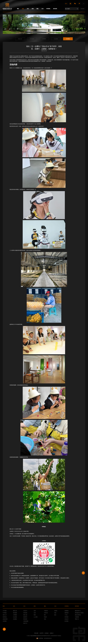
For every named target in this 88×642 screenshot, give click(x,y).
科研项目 (66, 616)
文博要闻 (44, 38)
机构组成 (5, 616)
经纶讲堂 (25, 612)
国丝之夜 (25, 614)
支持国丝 (5, 621)
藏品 (37, 8)
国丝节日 (25, 623)
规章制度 (66, 612)
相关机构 (55, 8)
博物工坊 (77, 619)
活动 (28, 8)
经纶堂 (55, 610)
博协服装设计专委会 (79, 612)
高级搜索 (82, 8)
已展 (35, 612)
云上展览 (36, 616)
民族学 (45, 616)
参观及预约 (5, 619)
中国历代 (46, 610)
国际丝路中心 (78, 610)
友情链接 (46, 633)
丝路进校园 (25, 621)
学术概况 (5, 612)
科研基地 (48, 8)
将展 (35, 614)
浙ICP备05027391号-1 (46, 635)
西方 (45, 614)
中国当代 (46, 612)
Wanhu (59, 635)
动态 (23, 8)
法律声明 (41, 633)
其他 (45, 619)
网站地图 (36, 633)
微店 (55, 614)
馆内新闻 (32, 38)
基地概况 (66, 610)
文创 (42, 8)
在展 (35, 610)
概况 (18, 8)
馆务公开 (5, 614)
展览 (33, 8)
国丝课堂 (25, 619)
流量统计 (52, 633)
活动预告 (68, 38)
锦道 (55, 612)
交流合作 (66, 619)
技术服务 (66, 621)
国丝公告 (20, 38)
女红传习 (25, 610)
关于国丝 (5, 610)
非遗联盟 (77, 616)
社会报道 (56, 38)
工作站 (66, 614)
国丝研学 (25, 616)
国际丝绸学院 (78, 614)
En (83, 3)
